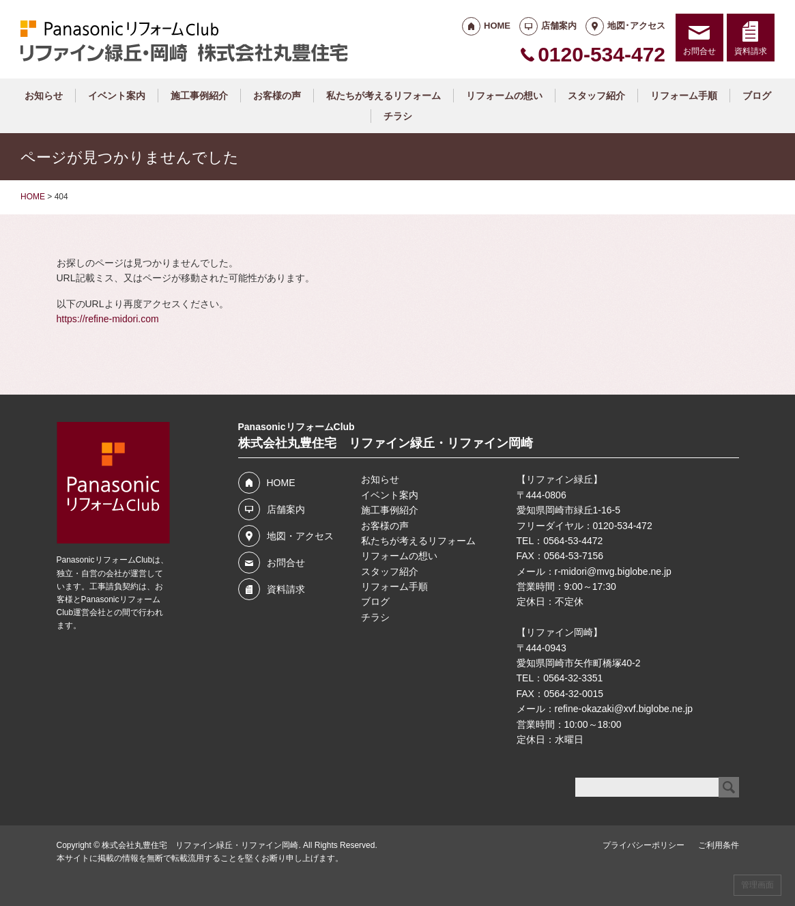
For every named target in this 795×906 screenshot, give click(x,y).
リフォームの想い (504, 95)
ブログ (756, 95)
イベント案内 (116, 95)
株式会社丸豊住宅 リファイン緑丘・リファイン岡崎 (200, 845)
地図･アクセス (636, 25)
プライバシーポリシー (643, 845)
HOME (497, 25)
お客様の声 (277, 95)
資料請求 (750, 51)
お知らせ (44, 95)
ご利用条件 (718, 845)
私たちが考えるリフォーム (383, 95)
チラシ (398, 116)
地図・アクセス (300, 535)
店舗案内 (559, 25)
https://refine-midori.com (108, 318)
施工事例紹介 (199, 95)
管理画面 (757, 885)
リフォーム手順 (683, 95)
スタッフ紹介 (596, 95)
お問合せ (699, 51)
